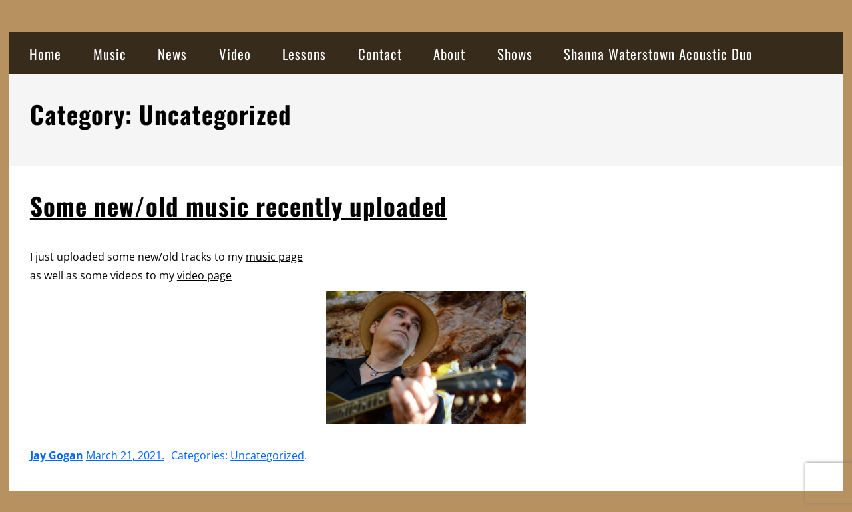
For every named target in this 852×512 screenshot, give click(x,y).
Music (109, 53)
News (172, 53)
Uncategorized (267, 455)
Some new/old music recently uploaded (238, 206)
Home (45, 53)
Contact (380, 53)
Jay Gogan (56, 455)
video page (204, 275)
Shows (514, 53)
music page (274, 256)
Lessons (304, 53)
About (449, 53)
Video (235, 53)
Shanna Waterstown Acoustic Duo (658, 53)
